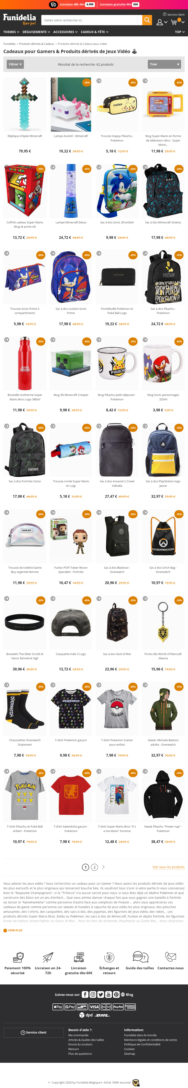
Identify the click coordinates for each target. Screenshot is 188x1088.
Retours (73, 1049)
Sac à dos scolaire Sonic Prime (71, 311)
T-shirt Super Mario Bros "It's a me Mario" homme (117, 828)
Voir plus (15, 930)
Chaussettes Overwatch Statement (25, 742)
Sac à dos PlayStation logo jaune (163, 483)
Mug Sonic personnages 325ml (163, 397)
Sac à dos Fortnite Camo (25, 481)
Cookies (129, 1049)
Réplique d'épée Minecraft (25, 136)
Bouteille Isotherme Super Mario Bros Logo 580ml (25, 397)
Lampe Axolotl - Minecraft (71, 136)
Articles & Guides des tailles (86, 1040)
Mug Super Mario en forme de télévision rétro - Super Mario (163, 140)
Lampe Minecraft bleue (71, 222)
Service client (33, 1032)
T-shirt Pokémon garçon (71, 740)
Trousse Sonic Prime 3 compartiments (24, 311)
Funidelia (9, 44)
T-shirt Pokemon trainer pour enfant (117, 742)
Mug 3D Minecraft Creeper (71, 395)
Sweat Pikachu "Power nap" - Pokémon (163, 828)
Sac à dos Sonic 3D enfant (117, 222)
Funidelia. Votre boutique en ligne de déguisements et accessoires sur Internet (19, 20)
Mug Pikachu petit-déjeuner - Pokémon (117, 397)
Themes (9, 32)
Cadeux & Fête (93, 32)
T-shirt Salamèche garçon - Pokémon (71, 828)
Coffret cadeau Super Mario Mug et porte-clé (24, 224)
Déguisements (35, 32)
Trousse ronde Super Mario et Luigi (71, 483)
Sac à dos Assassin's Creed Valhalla (117, 483)
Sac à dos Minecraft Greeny (163, 222)
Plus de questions (80, 1054)
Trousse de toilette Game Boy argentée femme (25, 570)
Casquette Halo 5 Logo (71, 654)
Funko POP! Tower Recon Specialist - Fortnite (71, 570)
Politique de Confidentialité (142, 1044)
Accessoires (63, 32)
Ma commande (78, 1035)
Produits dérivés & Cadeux (36, 44)
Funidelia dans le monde (140, 1035)
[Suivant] (103, 867)
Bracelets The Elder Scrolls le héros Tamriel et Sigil (24, 656)
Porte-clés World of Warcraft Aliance (163, 656)
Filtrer (13, 64)
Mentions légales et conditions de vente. (151, 1040)
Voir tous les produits (169, 867)
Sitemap (129, 1054)
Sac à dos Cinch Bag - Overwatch (163, 570)
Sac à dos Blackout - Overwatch (117, 570)
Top (178, 32)
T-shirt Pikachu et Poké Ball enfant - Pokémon (25, 828)
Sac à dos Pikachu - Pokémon (163, 311)
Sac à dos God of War (117, 654)
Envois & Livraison (80, 1044)
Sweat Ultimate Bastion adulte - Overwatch (163, 742)
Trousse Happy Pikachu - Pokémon (117, 138)
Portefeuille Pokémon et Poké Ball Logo (117, 311)
